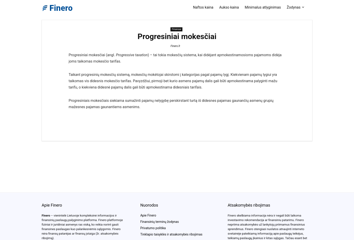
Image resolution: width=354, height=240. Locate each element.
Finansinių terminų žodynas (159, 222)
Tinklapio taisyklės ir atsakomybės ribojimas (171, 234)
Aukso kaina (229, 7)
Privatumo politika (153, 228)
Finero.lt (175, 46)
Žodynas (293, 7)
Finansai (176, 29)
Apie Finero (148, 215)
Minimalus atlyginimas (263, 7)
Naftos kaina (203, 7)
